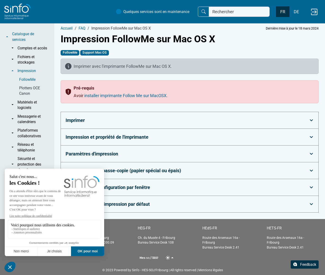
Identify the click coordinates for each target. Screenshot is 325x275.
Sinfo (135, 270)
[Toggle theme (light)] (170, 257)
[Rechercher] (239, 12)
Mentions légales (210, 270)
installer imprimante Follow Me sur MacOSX (125, 95)
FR (282, 11)
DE (296, 11)
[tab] (189, 120)
